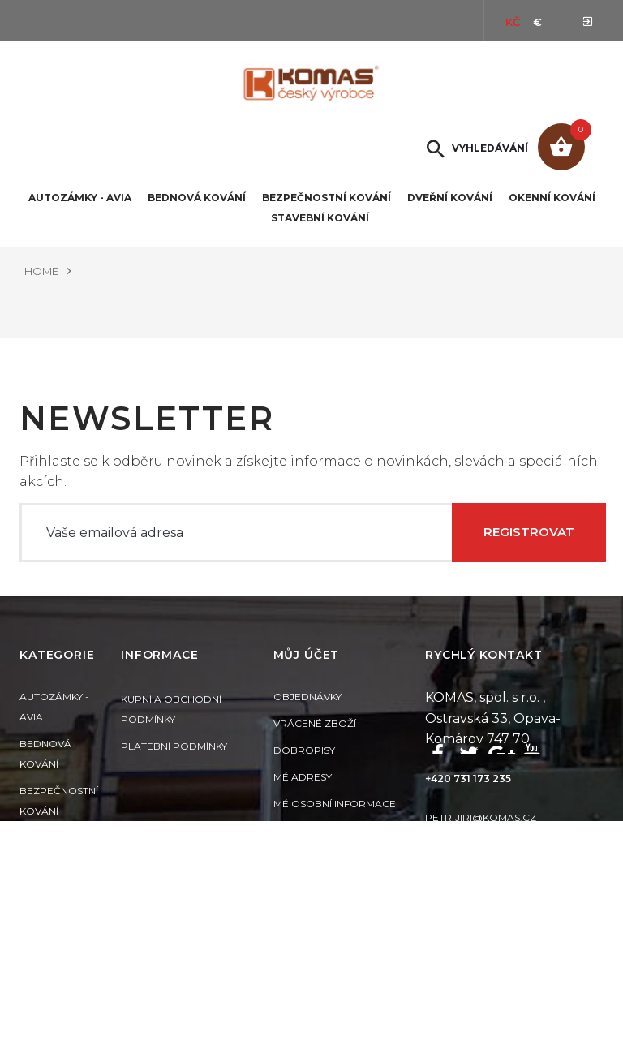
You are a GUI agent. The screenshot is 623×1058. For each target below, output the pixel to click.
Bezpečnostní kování (326, 197)
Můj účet (306, 678)
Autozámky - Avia (79, 197)
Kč (512, 21)
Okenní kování (552, 197)
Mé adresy (302, 800)
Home (41, 270)
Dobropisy (304, 774)
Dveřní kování (449, 197)
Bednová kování (197, 197)
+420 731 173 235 (468, 800)
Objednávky (307, 720)
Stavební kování (320, 218)
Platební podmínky (174, 767)
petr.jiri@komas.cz (480, 838)
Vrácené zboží (314, 747)
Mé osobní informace (334, 827)
